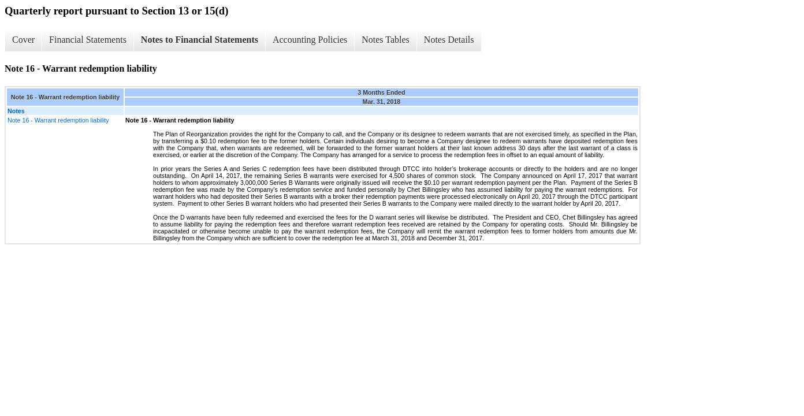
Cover (23, 39)
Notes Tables (386, 39)
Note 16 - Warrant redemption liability (58, 120)
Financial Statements (87, 39)
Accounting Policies (310, 39)
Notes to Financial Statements (199, 39)
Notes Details (449, 39)
